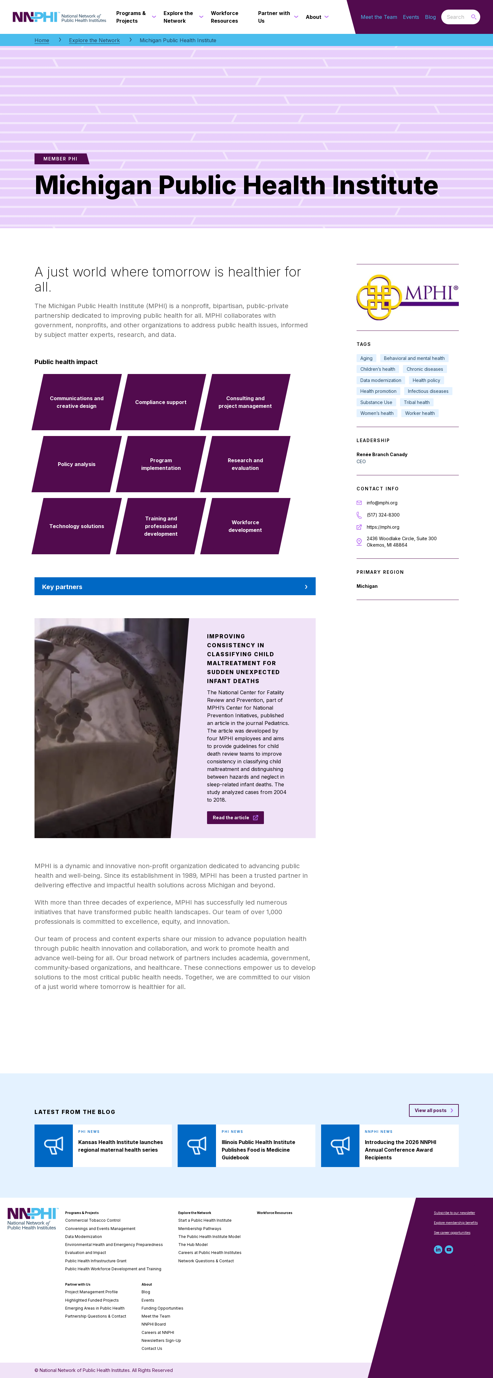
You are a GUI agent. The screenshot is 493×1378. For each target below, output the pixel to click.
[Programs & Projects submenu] (153, 17)
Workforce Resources (274, 1213)
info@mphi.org (382, 502)
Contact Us (152, 1348)
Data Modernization (83, 1236)
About (147, 1284)
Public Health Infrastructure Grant (96, 1260)
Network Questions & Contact (206, 1260)
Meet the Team (379, 17)
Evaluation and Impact (85, 1252)
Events (411, 17)
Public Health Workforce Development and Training (113, 1268)
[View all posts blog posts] (434, 1110)
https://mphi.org (383, 527)
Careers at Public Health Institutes (210, 1252)
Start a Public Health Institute (205, 1220)
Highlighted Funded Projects (92, 1300)
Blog (430, 17)
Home (42, 40)
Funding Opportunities (162, 1308)
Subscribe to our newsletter (454, 1213)
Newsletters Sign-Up (161, 1340)
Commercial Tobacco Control (92, 1220)
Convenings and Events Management (100, 1228)
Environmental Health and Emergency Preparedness (114, 1244)
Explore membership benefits (456, 1223)
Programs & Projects (82, 1213)
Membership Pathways (199, 1228)
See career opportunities (452, 1232)
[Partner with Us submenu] (294, 17)
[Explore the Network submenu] (200, 17)
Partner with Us (77, 1284)
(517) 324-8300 (383, 515)
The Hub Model (193, 1244)
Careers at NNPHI (158, 1332)
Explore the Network (94, 40)
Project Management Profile (91, 1291)
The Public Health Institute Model (209, 1236)
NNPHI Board (154, 1324)
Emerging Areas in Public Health (95, 1308)
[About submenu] (325, 17)
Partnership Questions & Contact (95, 1316)
